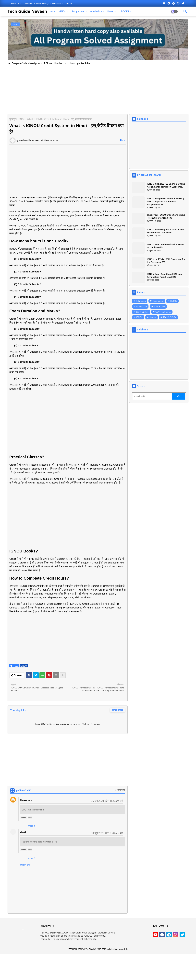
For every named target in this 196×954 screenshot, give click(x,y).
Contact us (28, 3)
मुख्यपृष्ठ (12, 119)
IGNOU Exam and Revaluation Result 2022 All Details (165, 246)
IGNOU (62, 11)
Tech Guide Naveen (27, 11)
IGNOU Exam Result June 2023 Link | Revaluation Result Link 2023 (165, 275)
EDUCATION (159, 306)
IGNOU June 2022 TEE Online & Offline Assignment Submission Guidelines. (166, 185)
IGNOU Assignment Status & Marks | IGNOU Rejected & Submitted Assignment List (165, 201)
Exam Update (142, 311)
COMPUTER (141, 306)
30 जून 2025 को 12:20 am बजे (107, 833)
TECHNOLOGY (169, 317)
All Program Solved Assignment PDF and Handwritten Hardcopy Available (49, 63)
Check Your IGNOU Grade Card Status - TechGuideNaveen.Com (166, 216)
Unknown (26, 800)
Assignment (78, 11)
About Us (15, 3)
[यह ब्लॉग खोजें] (152, 396)
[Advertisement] (98, 89)
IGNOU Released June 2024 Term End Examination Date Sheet (165, 231)
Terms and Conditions (62, 3)
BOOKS (125, 11)
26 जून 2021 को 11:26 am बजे (107, 800)
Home (52, 11)
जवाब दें (23, 818)
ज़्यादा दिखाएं (117, 710)
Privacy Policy (42, 3)
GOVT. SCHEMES (163, 311)
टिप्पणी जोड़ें (25, 864)
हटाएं (30, 818)
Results (111, 11)
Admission (96, 11)
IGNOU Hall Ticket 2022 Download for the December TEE (166, 261)
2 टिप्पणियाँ (120, 789)
